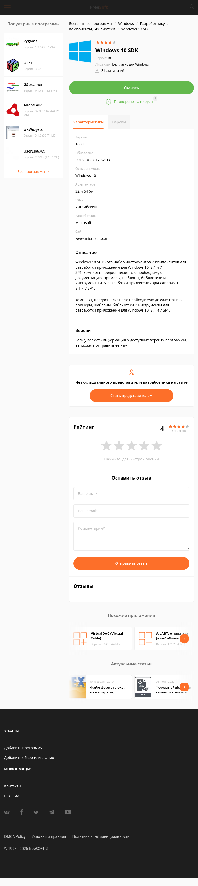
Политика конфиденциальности (100, 836)
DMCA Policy (15, 836)
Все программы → (33, 171)
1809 (104, 58)
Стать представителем (131, 395)
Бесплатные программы (90, 23)
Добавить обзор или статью (29, 757)
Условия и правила (49, 836)
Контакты (12, 786)
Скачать (131, 87)
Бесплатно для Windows (130, 64)
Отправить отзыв (131, 563)
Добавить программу (23, 747)
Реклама (11, 795)
